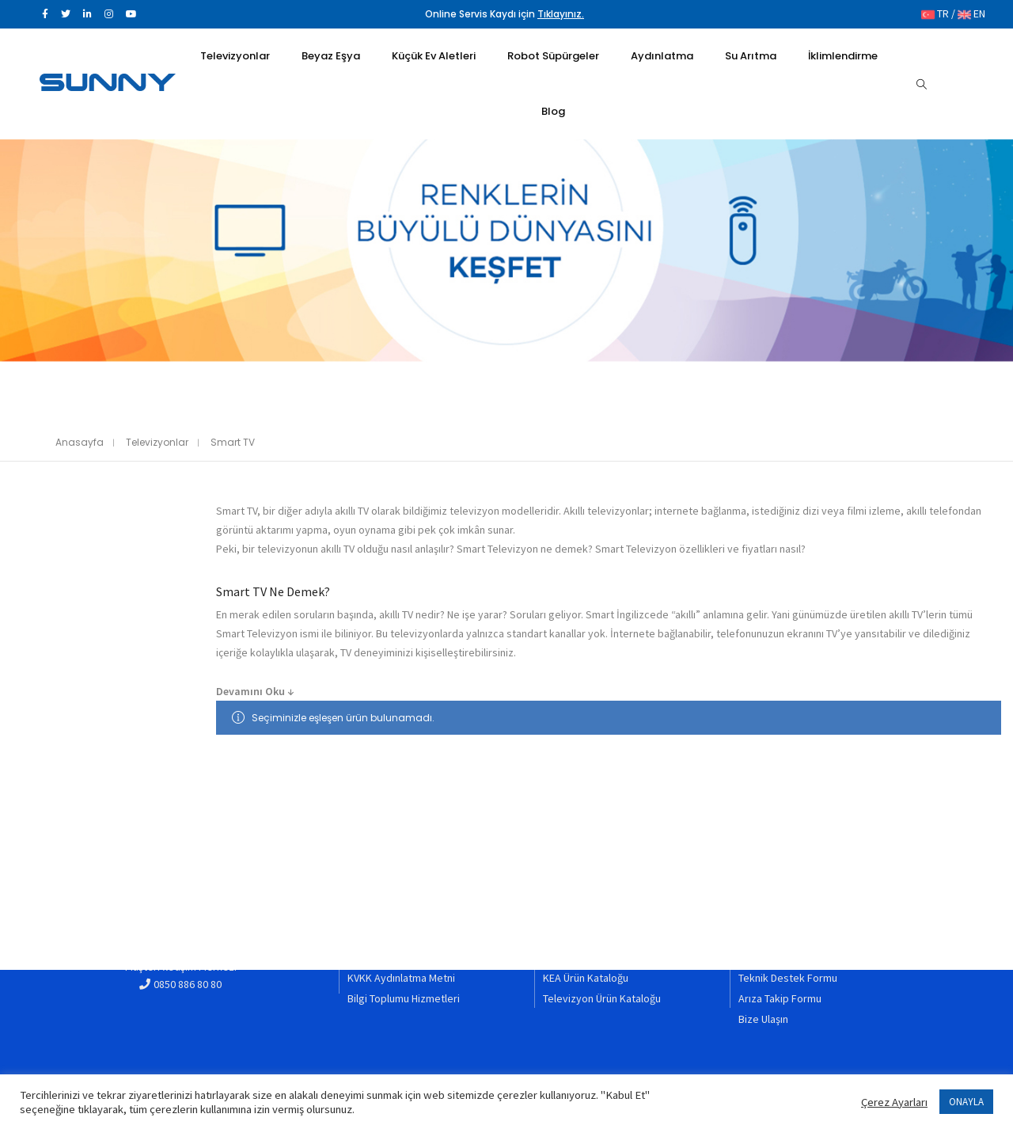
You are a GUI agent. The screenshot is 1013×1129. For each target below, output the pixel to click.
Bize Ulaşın (763, 1020)
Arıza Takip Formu (779, 1000)
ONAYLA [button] (966, 1101)
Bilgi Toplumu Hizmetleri (403, 1000)
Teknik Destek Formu (787, 980)
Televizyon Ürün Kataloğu (602, 1000)
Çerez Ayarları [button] (894, 1102)
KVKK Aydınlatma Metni (401, 980)
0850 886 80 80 (188, 990)
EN (971, 14)
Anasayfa (79, 442)
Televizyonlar (157, 442)
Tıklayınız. (560, 14)
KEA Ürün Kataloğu (585, 980)
